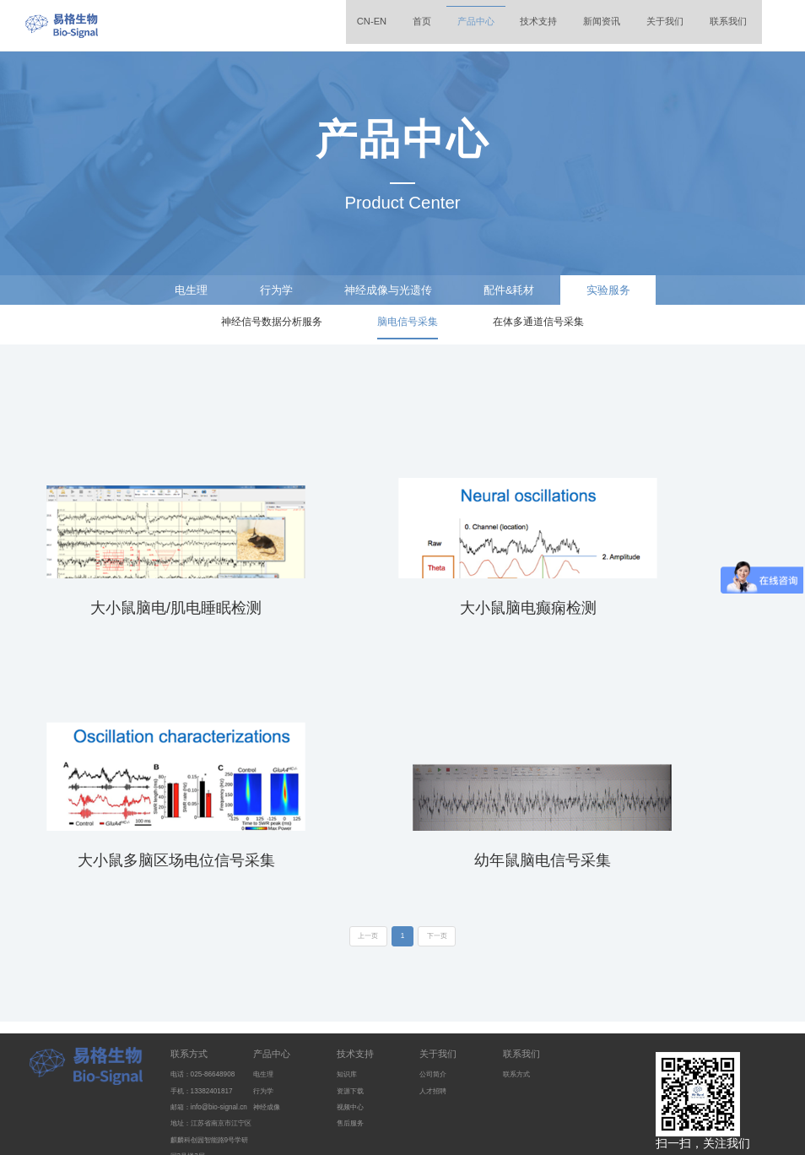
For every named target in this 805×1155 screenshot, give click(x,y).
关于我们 (642, 25)
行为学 (265, 292)
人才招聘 (436, 1011)
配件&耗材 (517, 292)
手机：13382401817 (207, 1011)
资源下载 (353, 1011)
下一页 (443, 857)
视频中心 (353, 1027)
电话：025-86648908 (208, 995)
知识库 (349, 995)
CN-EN (301, 25)
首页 (359, 25)
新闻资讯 (569, 25)
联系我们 (715, 25)
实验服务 (623, 292)
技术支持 (495, 25)
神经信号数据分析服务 (271, 327)
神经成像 (270, 1027)
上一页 (362, 857)
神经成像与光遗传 (385, 292)
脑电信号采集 (407, 327)
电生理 (175, 292)
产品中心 (422, 25)
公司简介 (436, 995)
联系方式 (190, 973)
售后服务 (353, 1043)
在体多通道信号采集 (538, 327)
